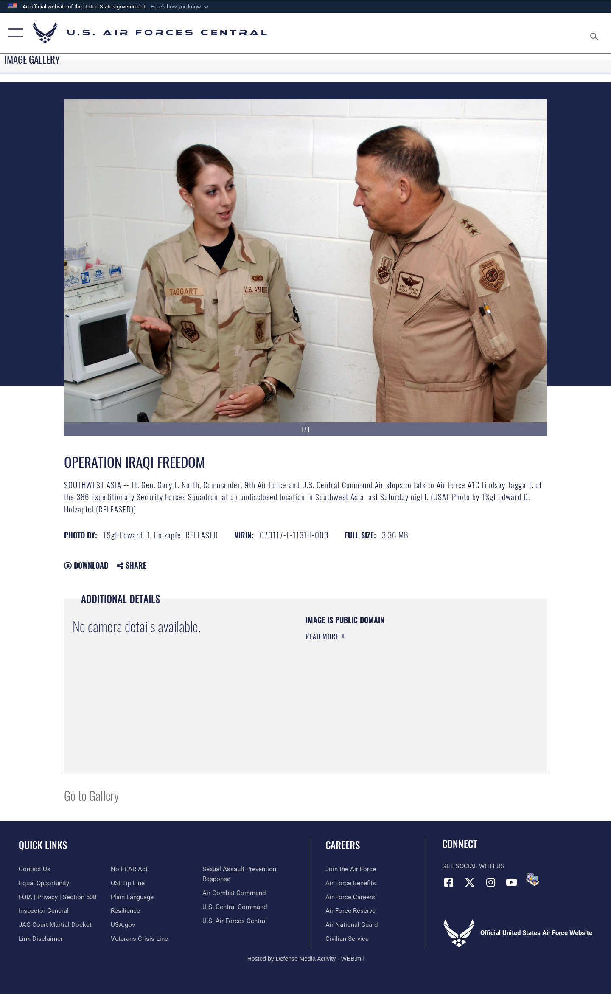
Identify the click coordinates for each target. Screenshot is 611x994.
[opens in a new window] (132, 897)
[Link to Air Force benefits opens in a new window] (350, 883)
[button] (180, 7)
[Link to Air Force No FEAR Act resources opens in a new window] (129, 869)
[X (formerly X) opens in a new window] (469, 882)
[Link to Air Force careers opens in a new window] (350, 897)
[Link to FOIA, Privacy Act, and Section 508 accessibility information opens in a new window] (57, 897)
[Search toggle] (595, 32)
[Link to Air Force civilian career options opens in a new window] (347, 939)
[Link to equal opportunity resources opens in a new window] (44, 883)
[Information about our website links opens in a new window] (41, 939)
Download (86, 565)
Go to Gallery (91, 795)
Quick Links (43, 845)
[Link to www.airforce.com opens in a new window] (350, 869)
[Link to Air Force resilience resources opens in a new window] (125, 911)
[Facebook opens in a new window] (448, 882)
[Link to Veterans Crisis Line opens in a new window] (139, 939)
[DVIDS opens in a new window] (532, 879)
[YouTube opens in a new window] (511, 882)
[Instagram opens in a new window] (490, 882)
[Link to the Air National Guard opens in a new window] (351, 925)
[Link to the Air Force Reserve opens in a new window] (350, 911)
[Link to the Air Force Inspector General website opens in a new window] (44, 911)
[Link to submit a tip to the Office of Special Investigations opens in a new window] (128, 883)
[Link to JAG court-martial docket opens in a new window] (55, 925)
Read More (323, 636)
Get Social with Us (473, 866)
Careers (342, 845)
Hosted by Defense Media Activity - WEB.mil (305, 958)
